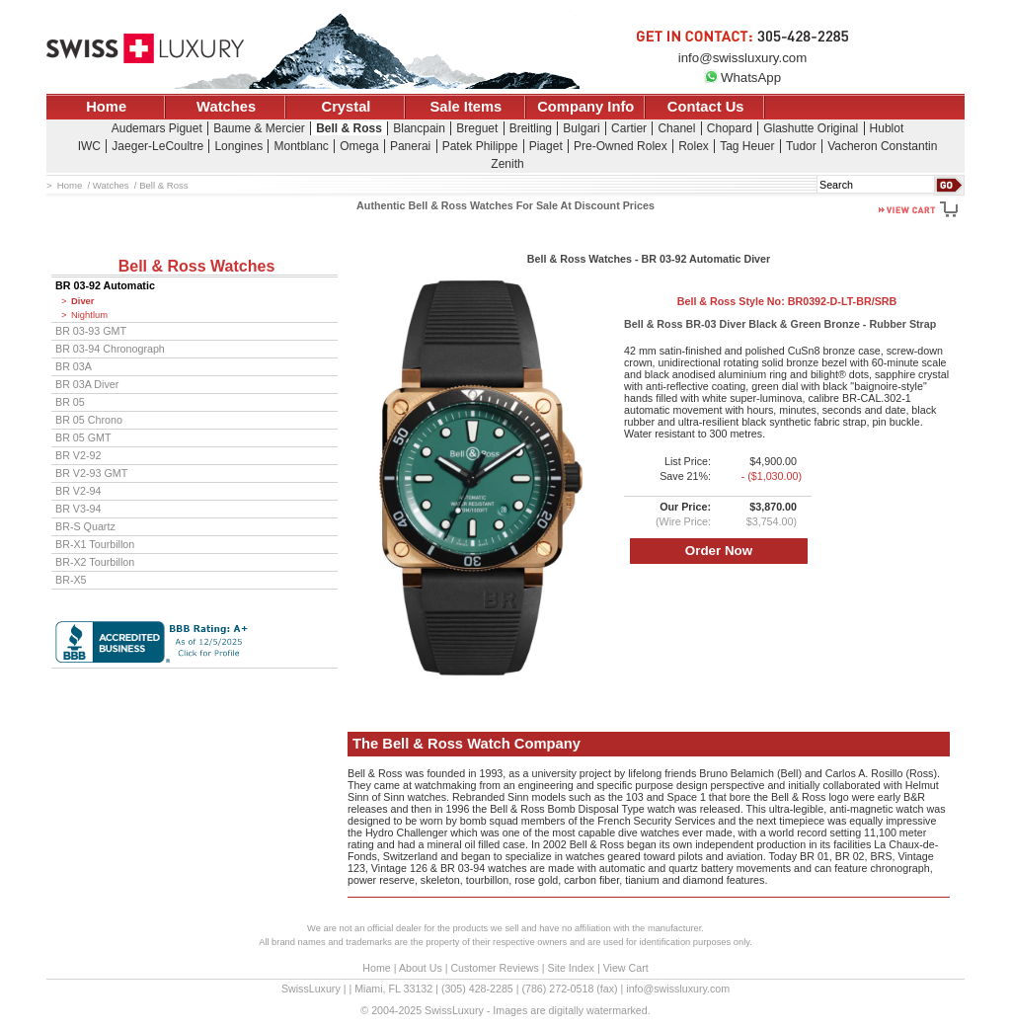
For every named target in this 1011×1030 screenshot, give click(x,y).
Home (106, 107)
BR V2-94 (78, 491)
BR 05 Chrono (88, 420)
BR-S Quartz (85, 526)
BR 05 (70, 402)
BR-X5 (71, 580)
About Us (420, 968)
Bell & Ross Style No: (787, 301)
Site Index (571, 968)
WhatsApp (742, 77)
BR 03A (73, 366)
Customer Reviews (494, 968)
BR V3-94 (78, 509)
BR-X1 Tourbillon (94, 544)
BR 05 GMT (83, 437)
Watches (226, 107)
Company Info (585, 107)
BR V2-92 (78, 455)
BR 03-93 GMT (90, 331)
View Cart (626, 968)
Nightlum (89, 315)
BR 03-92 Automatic (105, 285)
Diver (82, 301)
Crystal (346, 107)
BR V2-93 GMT (91, 473)
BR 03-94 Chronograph (110, 349)
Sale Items (465, 107)
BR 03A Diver (86, 384)
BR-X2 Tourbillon (94, 562)
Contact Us (705, 107)
